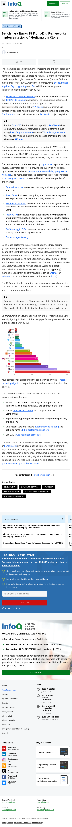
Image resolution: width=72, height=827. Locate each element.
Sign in (65, 4)
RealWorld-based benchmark (20, 96)
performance (34, 171)
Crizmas (53, 272)
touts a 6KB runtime (23, 410)
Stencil (64, 82)
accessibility (48, 171)
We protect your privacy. (11, 608)
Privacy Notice (7, 822)
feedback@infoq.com (9, 802)
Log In (5, 694)
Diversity (5, 733)
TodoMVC (16, 125)
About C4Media (8, 720)
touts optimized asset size (28, 434)
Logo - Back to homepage (15, 3)
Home (4, 685)
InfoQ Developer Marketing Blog (15, 729)
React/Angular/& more (21, 132)
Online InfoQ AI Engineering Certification (48, 708)
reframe (6, 276)
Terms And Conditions (22, 822)
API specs (38, 106)
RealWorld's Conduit (15, 99)
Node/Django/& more (54, 132)
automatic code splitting (47, 426)
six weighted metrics (15, 178)
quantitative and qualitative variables (20, 463)
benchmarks (10, 445)
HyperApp (22, 86)
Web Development (11, 26)
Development (9, 487)
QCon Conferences (9, 698)
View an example (11, 565)
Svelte (57, 82)
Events (5, 703)
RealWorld (45, 114)
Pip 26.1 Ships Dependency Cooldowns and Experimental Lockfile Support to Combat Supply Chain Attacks (31, 526)
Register (53, 4)
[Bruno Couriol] (4, 52)
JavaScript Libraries (29, 487)
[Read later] (54, 62)
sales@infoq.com (43, 802)
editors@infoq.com (9, 810)
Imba (53, 276)
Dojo (13, 86)
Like (20, 62)
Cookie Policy (37, 822)
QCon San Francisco (50, 717)
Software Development (14, 496)
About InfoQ (7, 716)
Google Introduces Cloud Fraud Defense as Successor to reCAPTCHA (33, 543)
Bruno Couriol (12, 52)
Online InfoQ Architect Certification (47, 697)
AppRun (6, 86)
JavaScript (48, 487)
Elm (33, 86)
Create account (8, 690)
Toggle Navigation (4, 4)
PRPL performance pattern (35, 429)
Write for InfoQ (8, 707)
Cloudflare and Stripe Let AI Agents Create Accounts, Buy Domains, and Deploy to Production (32, 535)
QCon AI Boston (48, 689)
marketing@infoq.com (45, 810)
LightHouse (46, 164)
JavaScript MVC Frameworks (37, 492)
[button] (24, 602)
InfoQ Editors (7, 711)
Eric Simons (7, 114)
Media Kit (6, 724)
